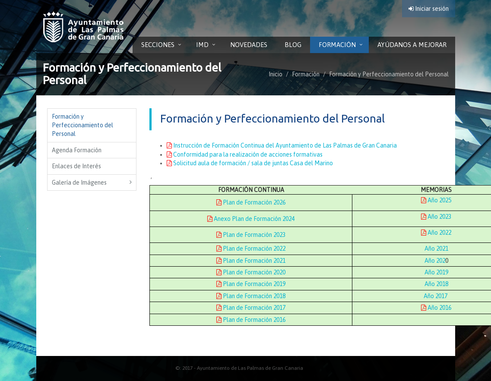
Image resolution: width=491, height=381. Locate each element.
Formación (337, 44)
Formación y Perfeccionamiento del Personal (389, 74)
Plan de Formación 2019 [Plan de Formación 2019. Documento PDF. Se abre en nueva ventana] (250, 283)
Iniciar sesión (429, 8)
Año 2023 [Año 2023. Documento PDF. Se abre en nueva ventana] (436, 216)
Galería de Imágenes (79, 182)
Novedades (248, 44)
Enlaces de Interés (76, 166)
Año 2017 (435, 296)
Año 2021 (436, 248)
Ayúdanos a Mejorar (412, 44)
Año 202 (434, 260)
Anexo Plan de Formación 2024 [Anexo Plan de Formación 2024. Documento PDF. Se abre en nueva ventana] (251, 218)
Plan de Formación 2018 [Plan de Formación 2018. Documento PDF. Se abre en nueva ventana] (250, 296)
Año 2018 (436, 283)
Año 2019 (436, 272)
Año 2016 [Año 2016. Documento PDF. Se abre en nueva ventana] (436, 307)
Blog (293, 44)
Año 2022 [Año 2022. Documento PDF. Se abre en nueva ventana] (436, 232)
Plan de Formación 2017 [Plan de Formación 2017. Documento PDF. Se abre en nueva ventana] (250, 307)
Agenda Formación (76, 150)
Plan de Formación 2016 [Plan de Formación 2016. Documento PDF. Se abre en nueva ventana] (250, 319)
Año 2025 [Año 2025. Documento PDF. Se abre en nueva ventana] (436, 200)
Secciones (157, 44)
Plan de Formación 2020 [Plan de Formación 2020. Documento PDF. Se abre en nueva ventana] (250, 272)
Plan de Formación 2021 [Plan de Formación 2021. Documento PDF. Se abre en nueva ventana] (250, 260)
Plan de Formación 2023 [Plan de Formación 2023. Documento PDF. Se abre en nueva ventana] (250, 234)
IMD (202, 44)
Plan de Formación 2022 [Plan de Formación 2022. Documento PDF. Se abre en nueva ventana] (250, 248)
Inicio (275, 74)
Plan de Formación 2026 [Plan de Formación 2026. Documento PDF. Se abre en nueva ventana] (250, 202)
